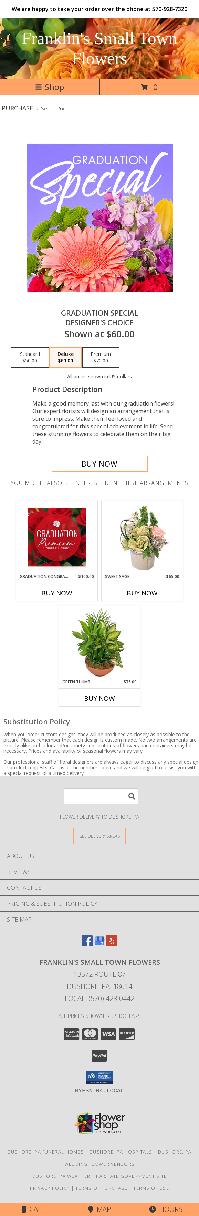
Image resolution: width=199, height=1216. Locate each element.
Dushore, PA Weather (61, 1176)
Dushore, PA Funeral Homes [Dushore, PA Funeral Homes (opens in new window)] (46, 1152)
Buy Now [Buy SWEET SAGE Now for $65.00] (142, 592)
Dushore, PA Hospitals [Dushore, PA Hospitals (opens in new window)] (121, 1152)
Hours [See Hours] (165, 1209)
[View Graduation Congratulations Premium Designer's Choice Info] (57, 537)
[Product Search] (101, 796)
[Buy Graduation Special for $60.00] (100, 464)
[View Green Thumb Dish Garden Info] (99, 642)
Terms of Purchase (101, 1188)
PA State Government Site (131, 1176)
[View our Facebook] (87, 944)
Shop (49, 87)
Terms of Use (151, 1188)
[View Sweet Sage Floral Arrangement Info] (142, 537)
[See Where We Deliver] (99, 836)
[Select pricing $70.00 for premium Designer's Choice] (101, 358)
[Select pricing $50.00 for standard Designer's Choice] (30, 358)
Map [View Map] (99, 1209)
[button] (99, 1077)
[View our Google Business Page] (99, 944)
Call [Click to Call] (33, 1209)
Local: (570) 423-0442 (99, 998)
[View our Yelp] (111, 944)
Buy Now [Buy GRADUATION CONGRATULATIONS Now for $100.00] (56, 592)
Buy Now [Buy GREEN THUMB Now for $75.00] (99, 698)
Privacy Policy (50, 1188)
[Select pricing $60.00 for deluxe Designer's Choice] (65, 358)
